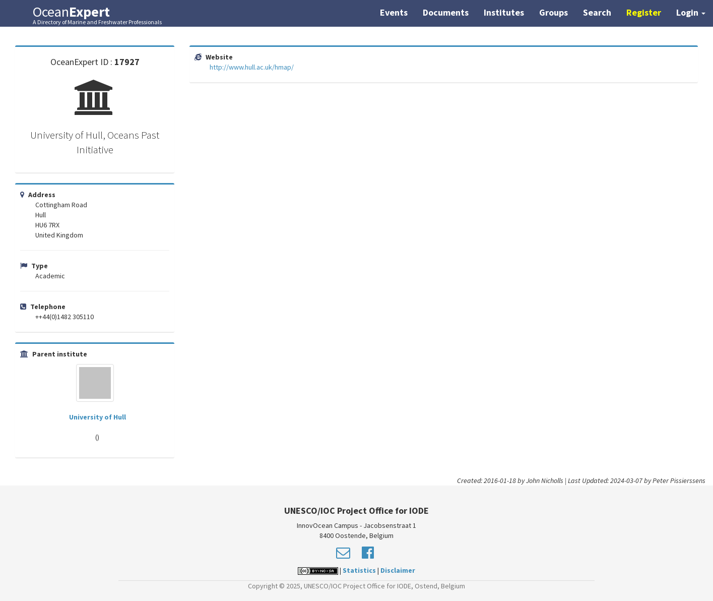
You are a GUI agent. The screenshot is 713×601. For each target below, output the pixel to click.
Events (394, 12)
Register (643, 12)
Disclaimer (397, 570)
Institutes (504, 12)
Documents (446, 12)
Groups (553, 12)
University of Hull (97, 417)
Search (597, 12)
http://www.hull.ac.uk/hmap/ (252, 67)
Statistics (359, 570)
